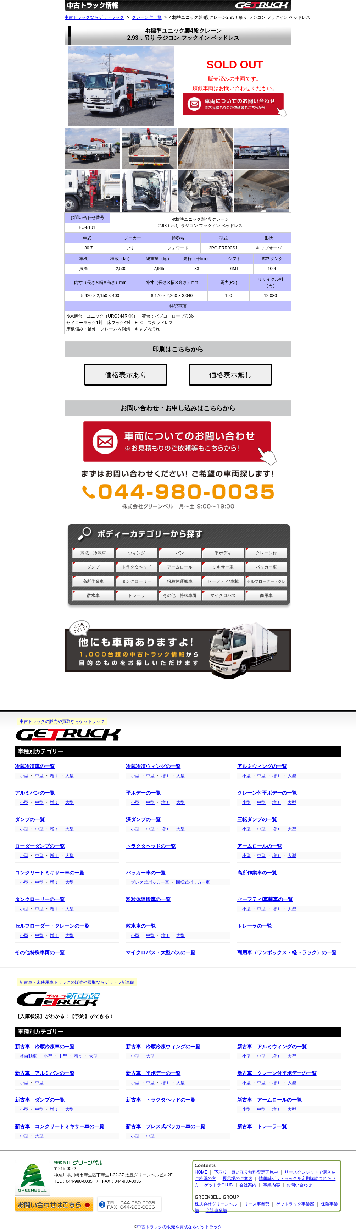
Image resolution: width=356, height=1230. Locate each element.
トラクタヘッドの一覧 (151, 846)
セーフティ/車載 (222, 581)
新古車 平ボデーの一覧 (153, 1073)
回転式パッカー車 (193, 882)
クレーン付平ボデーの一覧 (267, 793)
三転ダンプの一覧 (257, 819)
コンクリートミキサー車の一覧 (49, 872)
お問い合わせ (299, 1184)
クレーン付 (266, 552)
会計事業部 (216, 1210)
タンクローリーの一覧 (40, 899)
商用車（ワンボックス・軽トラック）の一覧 (286, 952)
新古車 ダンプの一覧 (40, 1100)
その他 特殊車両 (180, 595)
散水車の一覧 (141, 926)
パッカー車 (266, 567)
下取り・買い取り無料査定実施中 (246, 1172)
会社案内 (247, 1184)
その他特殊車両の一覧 (40, 952)
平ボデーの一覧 (143, 793)
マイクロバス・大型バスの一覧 (160, 952)
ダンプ (93, 567)
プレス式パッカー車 (150, 882)
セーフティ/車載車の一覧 (265, 899)
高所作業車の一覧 (257, 872)
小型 (24, 775)
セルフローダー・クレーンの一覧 (52, 926)
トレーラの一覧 (254, 926)
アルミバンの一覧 (35, 793)
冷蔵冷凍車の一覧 (35, 766)
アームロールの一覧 (259, 846)
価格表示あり (126, 375)
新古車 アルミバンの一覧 (44, 1073)
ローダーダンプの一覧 (40, 846)
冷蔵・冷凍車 (93, 552)
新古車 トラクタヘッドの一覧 (160, 1100)
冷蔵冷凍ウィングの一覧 (153, 766)
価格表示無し (230, 375)
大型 (69, 775)
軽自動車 (28, 1056)
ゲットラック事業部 (295, 1204)
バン (180, 552)
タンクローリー (136, 581)
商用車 (266, 595)
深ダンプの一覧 (143, 819)
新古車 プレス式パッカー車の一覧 (165, 1126)
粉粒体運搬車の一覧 (148, 899)
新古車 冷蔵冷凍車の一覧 (44, 1046)
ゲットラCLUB (218, 1184)
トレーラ (136, 595)
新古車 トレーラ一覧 (262, 1126)
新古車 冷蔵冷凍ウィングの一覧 (163, 1046)
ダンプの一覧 (30, 819)
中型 (39, 775)
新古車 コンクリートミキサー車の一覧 (59, 1126)
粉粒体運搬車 (180, 581)
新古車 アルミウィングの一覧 (272, 1046)
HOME (201, 1172)
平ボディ (223, 552)
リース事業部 (256, 1204)
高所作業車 (93, 581)
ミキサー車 (223, 567)
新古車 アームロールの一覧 (269, 1100)
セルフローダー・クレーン (266, 586)
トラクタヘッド (136, 567)
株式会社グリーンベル (216, 1204)
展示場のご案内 (237, 1178)
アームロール (180, 567)
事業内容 (271, 1184)
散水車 (93, 595)
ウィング (136, 552)
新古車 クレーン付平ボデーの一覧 (277, 1073)
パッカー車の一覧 (146, 872)
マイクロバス (223, 595)
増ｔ (54, 775)
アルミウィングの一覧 (262, 766)
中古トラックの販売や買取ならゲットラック (179, 1226)
